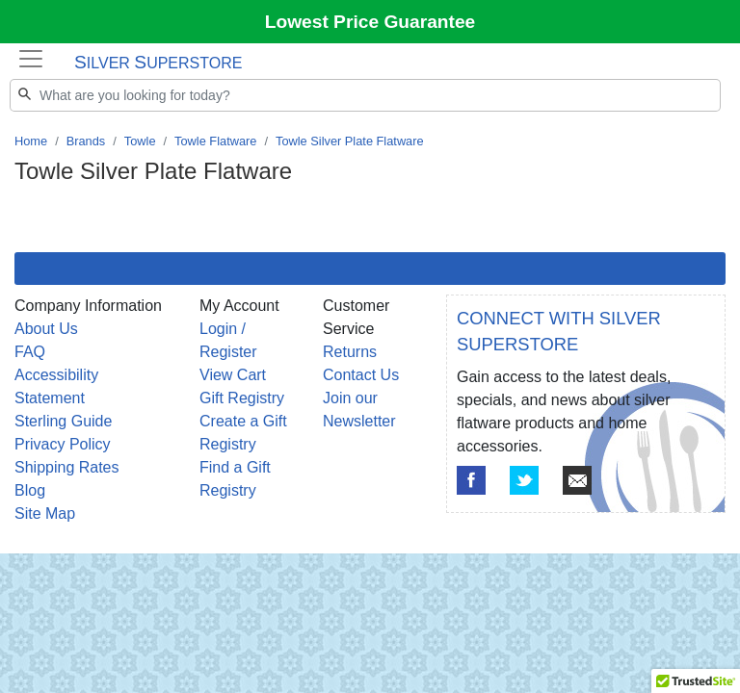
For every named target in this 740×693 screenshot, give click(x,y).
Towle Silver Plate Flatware (350, 141)
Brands (86, 141)
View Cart (232, 375)
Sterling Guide (63, 421)
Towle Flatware (215, 141)
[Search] (365, 95)
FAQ (29, 352)
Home (30, 141)
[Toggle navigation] (31, 58)
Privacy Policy (62, 444)
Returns (350, 352)
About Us (46, 329)
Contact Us (361, 375)
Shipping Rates (66, 467)
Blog (29, 490)
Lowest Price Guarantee (370, 22)
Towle (140, 141)
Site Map (44, 513)
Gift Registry (241, 398)
